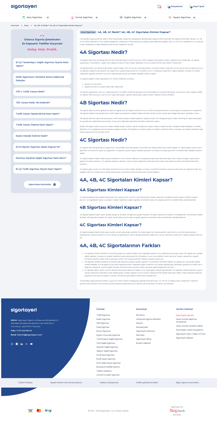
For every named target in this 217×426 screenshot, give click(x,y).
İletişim (139, 323)
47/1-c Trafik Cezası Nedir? (30, 91)
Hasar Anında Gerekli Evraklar (189, 326)
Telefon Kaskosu (104, 371)
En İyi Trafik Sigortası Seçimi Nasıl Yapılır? (39, 169)
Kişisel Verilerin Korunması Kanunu (66, 382)
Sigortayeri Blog (143, 339)
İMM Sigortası (102, 323)
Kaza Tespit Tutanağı (185, 315)
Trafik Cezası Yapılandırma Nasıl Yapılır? (38, 113)
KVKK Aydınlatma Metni (147, 382)
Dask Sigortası (102, 327)
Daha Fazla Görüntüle (42, 184)
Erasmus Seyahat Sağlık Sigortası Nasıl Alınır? (41, 158)
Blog (26, 25)
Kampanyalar (142, 327)
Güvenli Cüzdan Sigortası (108, 375)
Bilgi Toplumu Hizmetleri (187, 382)
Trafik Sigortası (103, 315)
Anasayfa (15, 25)
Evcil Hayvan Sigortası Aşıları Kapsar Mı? (38, 147)
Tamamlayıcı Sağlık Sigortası (109, 339)
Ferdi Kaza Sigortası (105, 355)
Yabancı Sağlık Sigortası (106, 351)
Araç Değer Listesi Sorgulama (189, 330)
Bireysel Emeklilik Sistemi (108, 367)
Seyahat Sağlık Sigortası (107, 347)
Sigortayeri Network (145, 331)
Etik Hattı (140, 335)
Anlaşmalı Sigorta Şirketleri (148, 319)
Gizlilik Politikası (25, 382)
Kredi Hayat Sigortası (105, 359)
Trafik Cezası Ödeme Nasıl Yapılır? (34, 124)
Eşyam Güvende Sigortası (108, 335)
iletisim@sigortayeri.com (29, 335)
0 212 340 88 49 (24, 330)
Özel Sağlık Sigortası (105, 343)
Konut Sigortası (103, 331)
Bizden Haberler (143, 343)
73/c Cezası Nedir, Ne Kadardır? (33, 102)
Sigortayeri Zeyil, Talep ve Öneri (191, 334)
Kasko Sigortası (103, 319)
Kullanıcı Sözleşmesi (109, 382)
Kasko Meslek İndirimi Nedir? (32, 136)
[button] (35, 17)
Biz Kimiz (140, 315)
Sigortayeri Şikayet (184, 338)
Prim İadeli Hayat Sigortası (108, 363)
